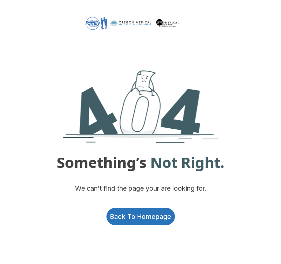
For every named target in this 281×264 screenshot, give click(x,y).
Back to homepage (140, 216)
